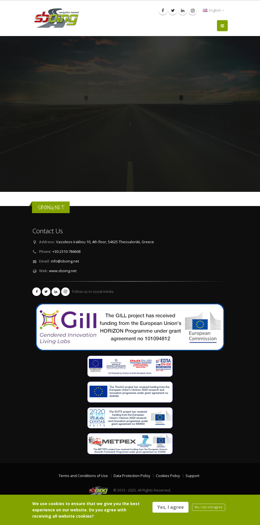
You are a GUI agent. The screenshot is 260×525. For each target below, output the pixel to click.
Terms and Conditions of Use (83, 475)
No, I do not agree (209, 507)
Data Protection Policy (132, 475)
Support (192, 475)
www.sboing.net (62, 270)
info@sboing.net (65, 261)
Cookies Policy (168, 475)
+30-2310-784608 (66, 251)
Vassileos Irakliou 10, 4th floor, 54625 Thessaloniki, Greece (105, 242)
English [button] (213, 10)
